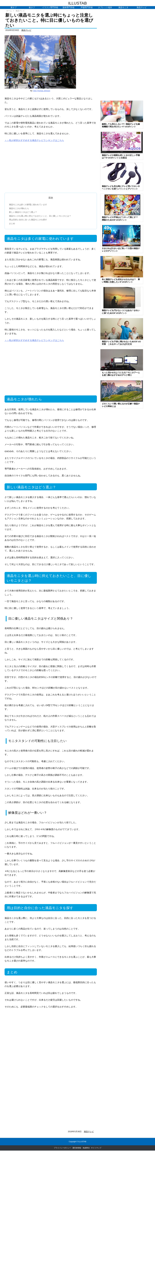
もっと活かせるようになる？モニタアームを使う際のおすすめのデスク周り (121, 373)
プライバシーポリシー (62, 1148)
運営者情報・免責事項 (81, 1148)
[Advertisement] (51, 166)
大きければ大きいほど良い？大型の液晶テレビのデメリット (121, 249)
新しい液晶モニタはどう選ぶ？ (23, 212)
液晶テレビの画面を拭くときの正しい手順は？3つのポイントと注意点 (121, 156)
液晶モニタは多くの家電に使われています (28, 204)
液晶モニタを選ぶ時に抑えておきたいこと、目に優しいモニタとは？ (40, 216)
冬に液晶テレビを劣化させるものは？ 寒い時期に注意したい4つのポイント (121, 280)
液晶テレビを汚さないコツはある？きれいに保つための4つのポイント (121, 311)
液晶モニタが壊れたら (19, 208)
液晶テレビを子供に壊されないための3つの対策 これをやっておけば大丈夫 (121, 342)
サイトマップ (96, 1148)
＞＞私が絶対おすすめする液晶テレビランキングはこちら (34, 140)
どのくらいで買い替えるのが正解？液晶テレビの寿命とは (121, 405)
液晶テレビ (20, 11)
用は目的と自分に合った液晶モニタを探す (28, 219)
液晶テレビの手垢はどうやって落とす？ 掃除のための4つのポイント (121, 218)
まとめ (12, 223)
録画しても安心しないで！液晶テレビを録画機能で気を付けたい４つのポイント (121, 125)
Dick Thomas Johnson (41, 91)
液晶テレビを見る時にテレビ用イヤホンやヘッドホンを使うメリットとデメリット (121, 187)
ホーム (9, 11)
